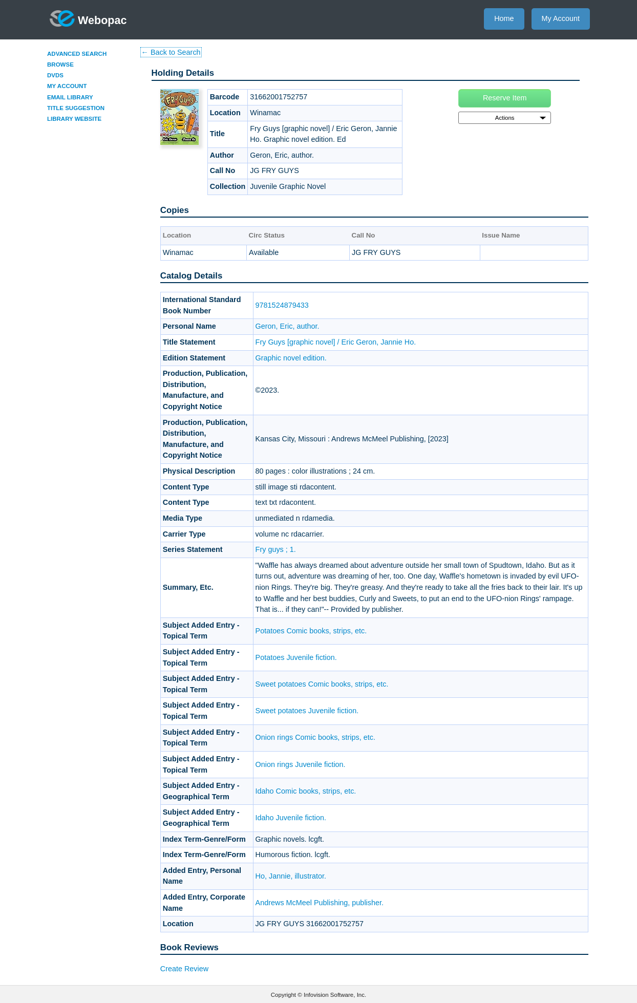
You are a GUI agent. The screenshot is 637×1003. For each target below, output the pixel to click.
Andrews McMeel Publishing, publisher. (320, 903)
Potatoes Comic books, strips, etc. (311, 631)
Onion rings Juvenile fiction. (301, 764)
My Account (561, 18)
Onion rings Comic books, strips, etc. (315, 737)
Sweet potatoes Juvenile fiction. (307, 711)
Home (504, 18)
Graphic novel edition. (291, 358)
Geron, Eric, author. (288, 326)
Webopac (88, 18)
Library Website (74, 119)
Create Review (184, 969)
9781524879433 (282, 305)
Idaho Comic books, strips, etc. (306, 791)
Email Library (70, 97)
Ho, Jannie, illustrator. (291, 876)
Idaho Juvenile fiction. (291, 818)
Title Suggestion (75, 108)
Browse (60, 64)
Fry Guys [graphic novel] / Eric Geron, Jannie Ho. (336, 342)
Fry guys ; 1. (276, 549)
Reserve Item (505, 98)
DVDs (55, 75)
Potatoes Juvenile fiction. (296, 657)
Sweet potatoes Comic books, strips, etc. (322, 684)
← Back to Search (171, 52)
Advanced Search (77, 54)
